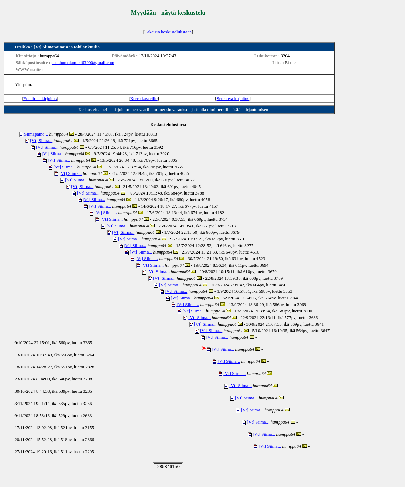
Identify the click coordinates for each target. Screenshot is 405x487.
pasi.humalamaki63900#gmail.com (82, 62)
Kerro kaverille (144, 98)
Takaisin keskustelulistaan (168, 31)
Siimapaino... (36, 134)
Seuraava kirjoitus (233, 98)
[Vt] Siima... (41, 140)
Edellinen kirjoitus (40, 98)
